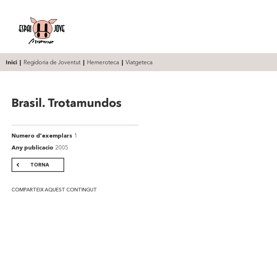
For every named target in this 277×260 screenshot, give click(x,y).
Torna (39, 164)
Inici (11, 62)
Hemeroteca (103, 62)
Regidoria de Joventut (51, 62)
